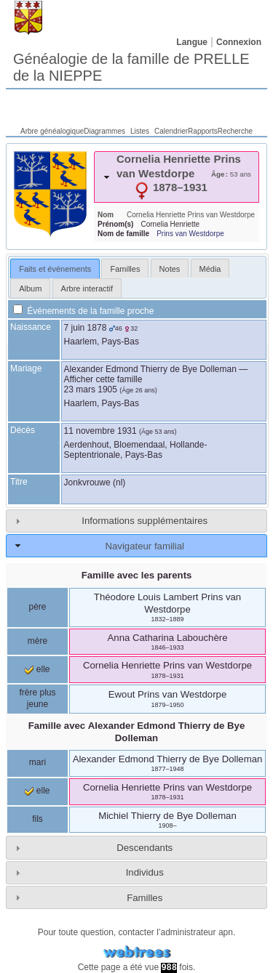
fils (37, 819)
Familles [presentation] (125, 269)
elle (37, 669)
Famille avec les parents (137, 575)
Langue (191, 42)
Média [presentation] (210, 269)
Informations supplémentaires (144, 520)
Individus (145, 872)
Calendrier (171, 131)
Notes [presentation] (170, 269)
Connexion (238, 42)
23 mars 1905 (90, 389)
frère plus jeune (37, 698)
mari (37, 762)
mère (37, 641)
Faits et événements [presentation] (55, 269)
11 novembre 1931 (100, 431)
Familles (144, 897)
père (37, 607)
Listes (139, 131)
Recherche (235, 131)
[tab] (176, 177)
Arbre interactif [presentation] (87, 288)
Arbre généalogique (52, 131)
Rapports (203, 131)
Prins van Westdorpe (190, 234)
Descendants (144, 847)
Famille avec (136, 731)
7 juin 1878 (85, 328)
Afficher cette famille (103, 379)
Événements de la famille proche (83, 311)
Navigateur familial (144, 546)
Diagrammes (104, 131)
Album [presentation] (30, 288)
